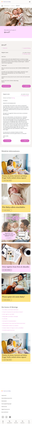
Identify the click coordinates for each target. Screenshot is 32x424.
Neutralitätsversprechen (7, 398)
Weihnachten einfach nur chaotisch (10, 325)
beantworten (7, 86)
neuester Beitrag (26, 48)
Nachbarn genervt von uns (9, 330)
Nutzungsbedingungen (6, 403)
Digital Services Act (6, 409)
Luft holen (5, 318)
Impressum (4, 395)
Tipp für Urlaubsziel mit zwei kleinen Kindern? (13, 312)
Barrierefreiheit (5, 412)
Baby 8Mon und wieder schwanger (10, 316)
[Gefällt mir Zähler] (26, 86)
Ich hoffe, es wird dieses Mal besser (10, 309)
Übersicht (5, 48)
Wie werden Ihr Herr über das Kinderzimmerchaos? (14, 323)
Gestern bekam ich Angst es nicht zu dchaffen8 (13, 327)
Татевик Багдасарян (28, 24)
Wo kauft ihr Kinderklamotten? (9, 321)
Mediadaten (4, 401)
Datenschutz (4, 406)
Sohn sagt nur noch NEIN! (8, 314)
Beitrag (13, 98)
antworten (8, 140)
